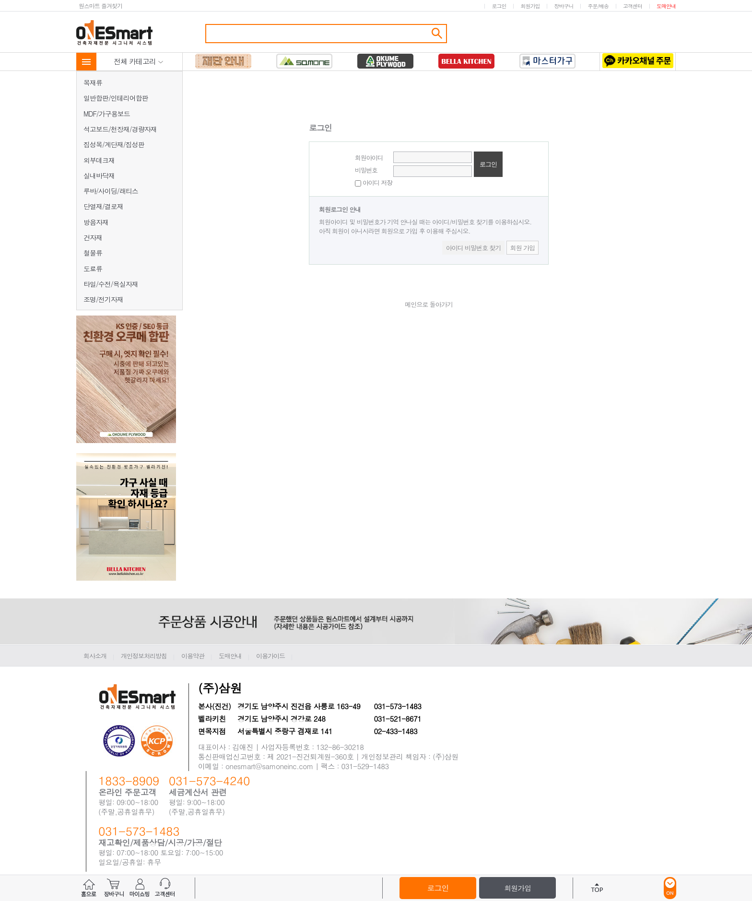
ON (670, 888)
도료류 (92, 268)
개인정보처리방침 (144, 655)
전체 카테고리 (139, 61)
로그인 (499, 6)
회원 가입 (522, 247)
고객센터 (632, 6)
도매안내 (666, 6)
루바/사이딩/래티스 (110, 191)
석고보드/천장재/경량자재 (120, 129)
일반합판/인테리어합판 (115, 98)
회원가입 (530, 6)
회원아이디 (369, 157)
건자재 (92, 237)
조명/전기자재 (103, 299)
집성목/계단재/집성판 (113, 144)
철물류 (92, 252)
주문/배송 (598, 6)
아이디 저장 (373, 182)
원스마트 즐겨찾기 (100, 5)
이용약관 (192, 655)
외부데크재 (99, 160)
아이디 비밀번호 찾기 (473, 247)
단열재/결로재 (103, 206)
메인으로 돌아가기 (428, 304)
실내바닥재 (99, 175)
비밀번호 (366, 170)
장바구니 (563, 6)
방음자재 (95, 222)
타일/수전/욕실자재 (110, 284)
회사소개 (94, 655)
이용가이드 (270, 655)
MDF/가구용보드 (106, 113)
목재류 (92, 82)
